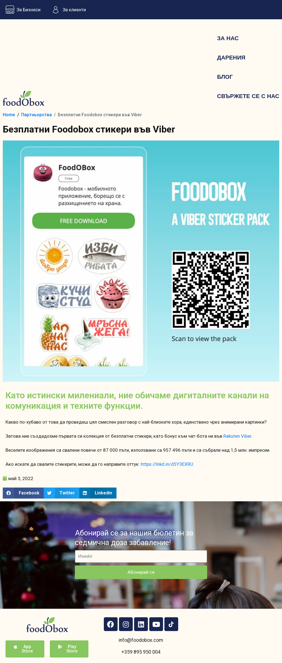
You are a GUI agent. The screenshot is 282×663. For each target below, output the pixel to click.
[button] (23, 493)
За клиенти (67, 10)
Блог (225, 77)
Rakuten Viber (237, 436)
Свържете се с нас (248, 96)
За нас (227, 38)
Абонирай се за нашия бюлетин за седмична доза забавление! (134, 538)
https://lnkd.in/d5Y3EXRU (167, 464)
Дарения (231, 57)
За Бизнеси (21, 10)
